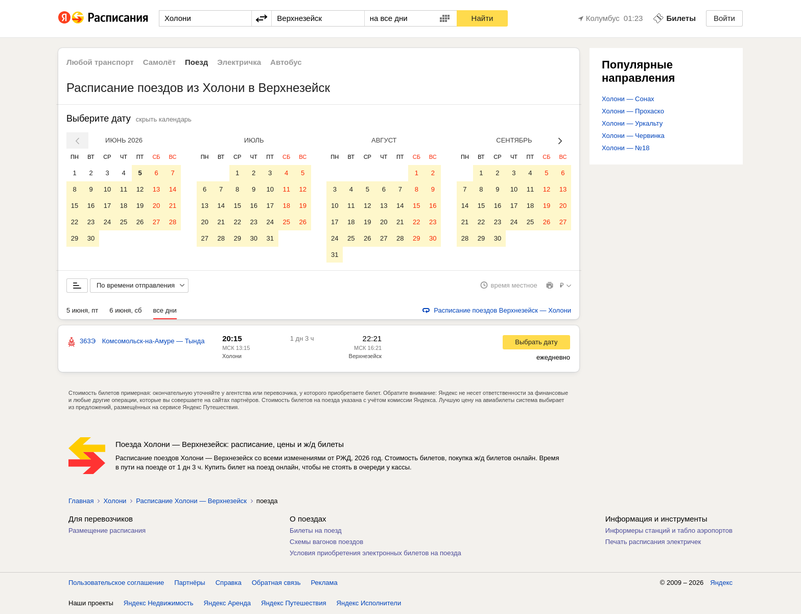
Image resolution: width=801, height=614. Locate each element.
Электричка (239, 62)
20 (156, 205)
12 (140, 189)
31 (269, 238)
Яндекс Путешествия (293, 603)
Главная (80, 501)
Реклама (324, 583)
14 (172, 189)
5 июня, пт (82, 311)
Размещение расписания (107, 531)
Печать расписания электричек (653, 542)
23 (91, 222)
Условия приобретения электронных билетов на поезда (375, 553)
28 (172, 222)
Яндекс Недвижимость (159, 603)
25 (123, 222)
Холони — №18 (626, 148)
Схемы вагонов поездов (326, 542)
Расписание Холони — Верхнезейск (191, 501)
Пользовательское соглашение (116, 583)
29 (74, 238)
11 (123, 189)
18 (123, 205)
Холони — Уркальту (632, 123)
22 (74, 222)
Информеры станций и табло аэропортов (669, 531)
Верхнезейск (365, 356)
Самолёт (159, 62)
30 (91, 238)
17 (107, 205)
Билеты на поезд (316, 531)
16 (91, 205)
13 (156, 189)
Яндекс (721, 583)
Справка (229, 583)
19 (140, 205)
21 (172, 205)
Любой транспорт (100, 62)
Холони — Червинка (633, 135)
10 (107, 189)
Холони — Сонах (628, 99)
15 (74, 205)
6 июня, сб (125, 311)
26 (140, 222)
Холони (232, 356)
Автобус (286, 62)
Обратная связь (276, 583)
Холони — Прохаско (633, 111)
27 (156, 222)
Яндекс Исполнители (369, 603)
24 (107, 222)
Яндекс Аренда (227, 603)
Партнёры (189, 583)
